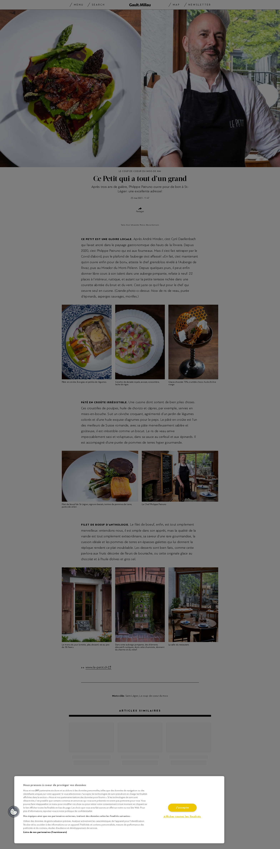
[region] (119, 809)
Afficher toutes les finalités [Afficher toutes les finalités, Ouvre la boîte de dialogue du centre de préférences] (182, 816)
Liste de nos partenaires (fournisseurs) (45, 832)
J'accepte (182, 807)
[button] (13, 811)
